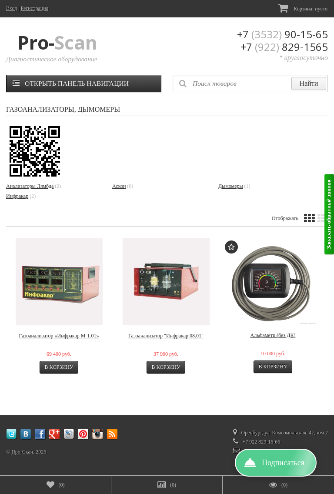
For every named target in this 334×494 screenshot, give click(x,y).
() (56, 485)
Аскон (119, 186)
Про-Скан (22, 452)
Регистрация (35, 8)
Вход (11, 8)
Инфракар (17, 196)
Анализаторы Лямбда (29, 186)
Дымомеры (230, 186)
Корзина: (302, 8)
